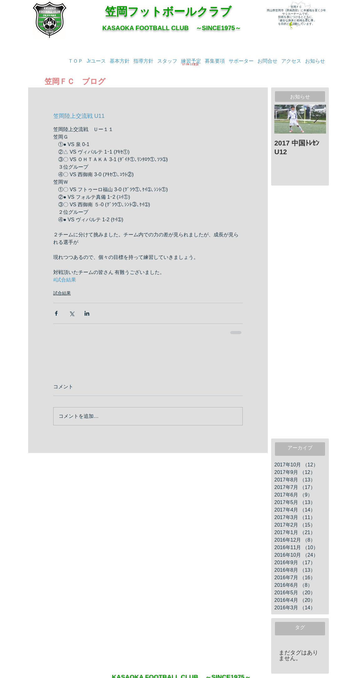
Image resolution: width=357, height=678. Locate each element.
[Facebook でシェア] (56, 313)
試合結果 (62, 293)
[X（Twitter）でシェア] (72, 313)
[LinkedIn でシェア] (87, 313)
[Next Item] (316, 119)
